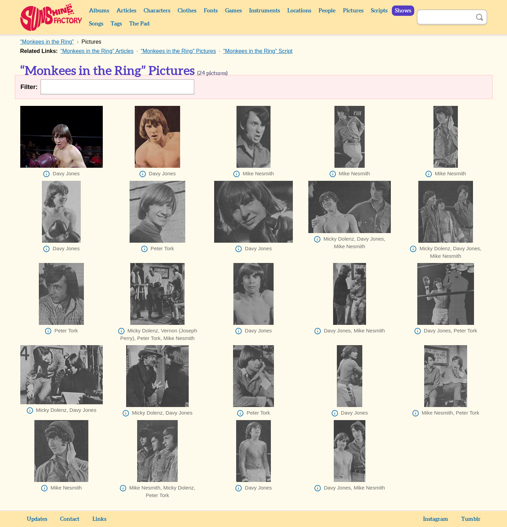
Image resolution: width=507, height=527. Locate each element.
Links (99, 519)
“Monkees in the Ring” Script (258, 51)
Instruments (264, 10)
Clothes (187, 10)
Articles (126, 10)
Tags (116, 23)
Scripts (379, 10)
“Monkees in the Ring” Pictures (178, 51)
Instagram (435, 519)
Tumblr (471, 519)
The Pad (139, 23)
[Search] (444, 17)
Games (233, 10)
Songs (96, 23)
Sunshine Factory (51, 17)
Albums (99, 10)
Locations (299, 10)
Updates (37, 519)
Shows (403, 10)
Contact (69, 519)
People (327, 10)
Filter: (29, 87)
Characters (157, 10)
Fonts (211, 10)
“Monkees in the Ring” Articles (97, 51)
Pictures (353, 10)
